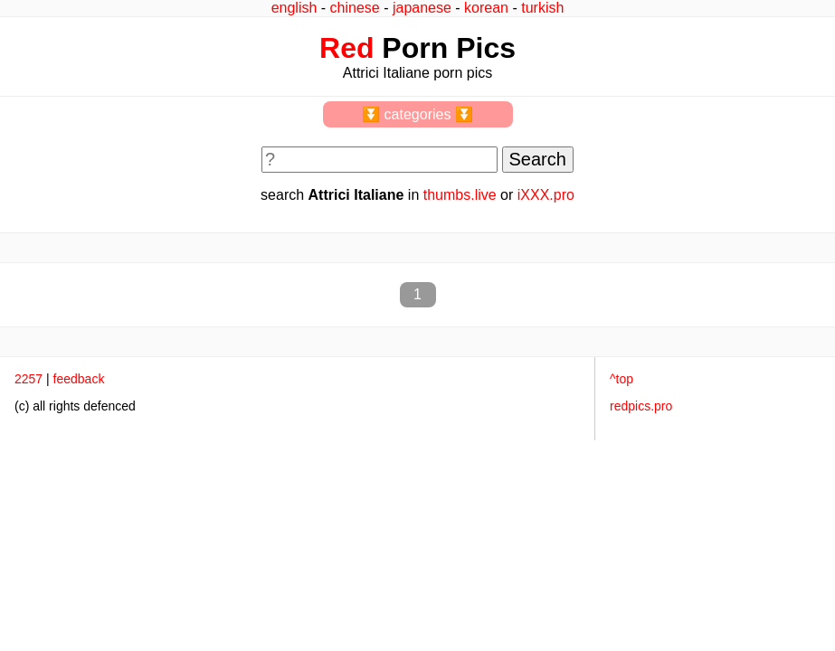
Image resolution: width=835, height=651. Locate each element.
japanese (422, 7)
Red (346, 48)
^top (621, 379)
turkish (542, 7)
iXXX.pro (545, 195)
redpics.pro (641, 406)
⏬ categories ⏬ (417, 114)
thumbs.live (460, 195)
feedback (79, 379)
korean (486, 7)
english (294, 7)
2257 (28, 379)
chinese (355, 7)
